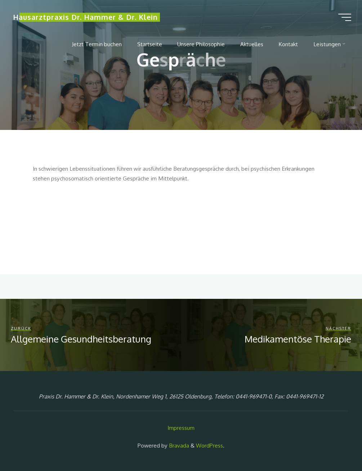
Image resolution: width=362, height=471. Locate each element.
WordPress (209, 445)
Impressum (181, 427)
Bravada (178, 445)
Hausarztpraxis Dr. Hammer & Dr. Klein (85, 17)
